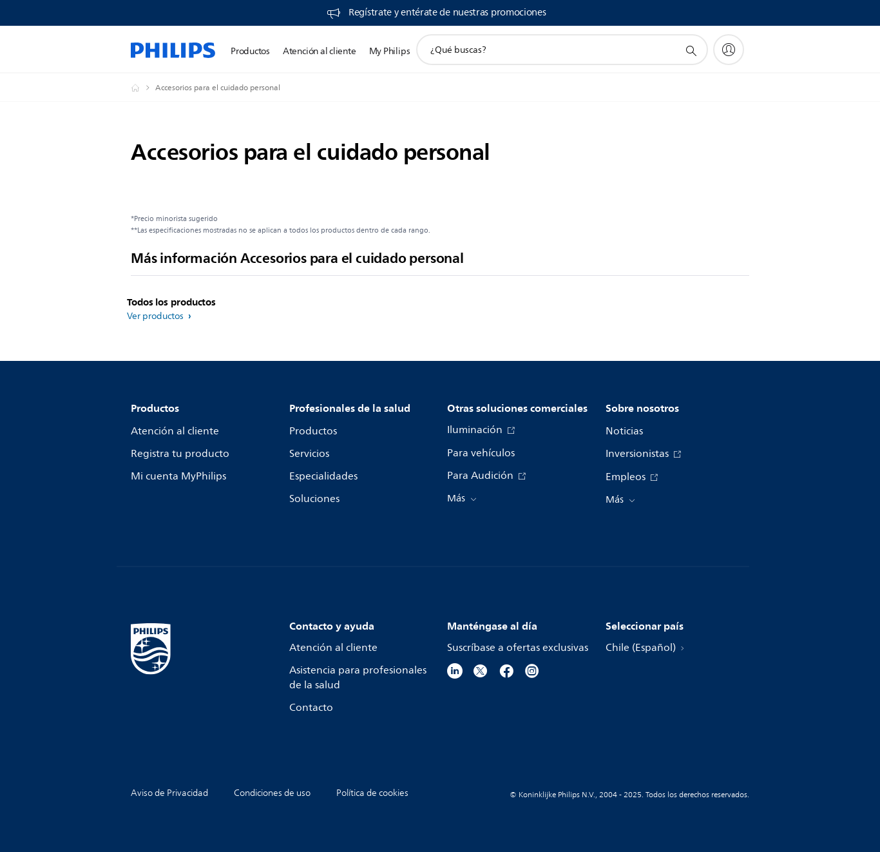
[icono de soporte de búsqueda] (690, 50)
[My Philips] (728, 49)
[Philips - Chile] (143, 87)
